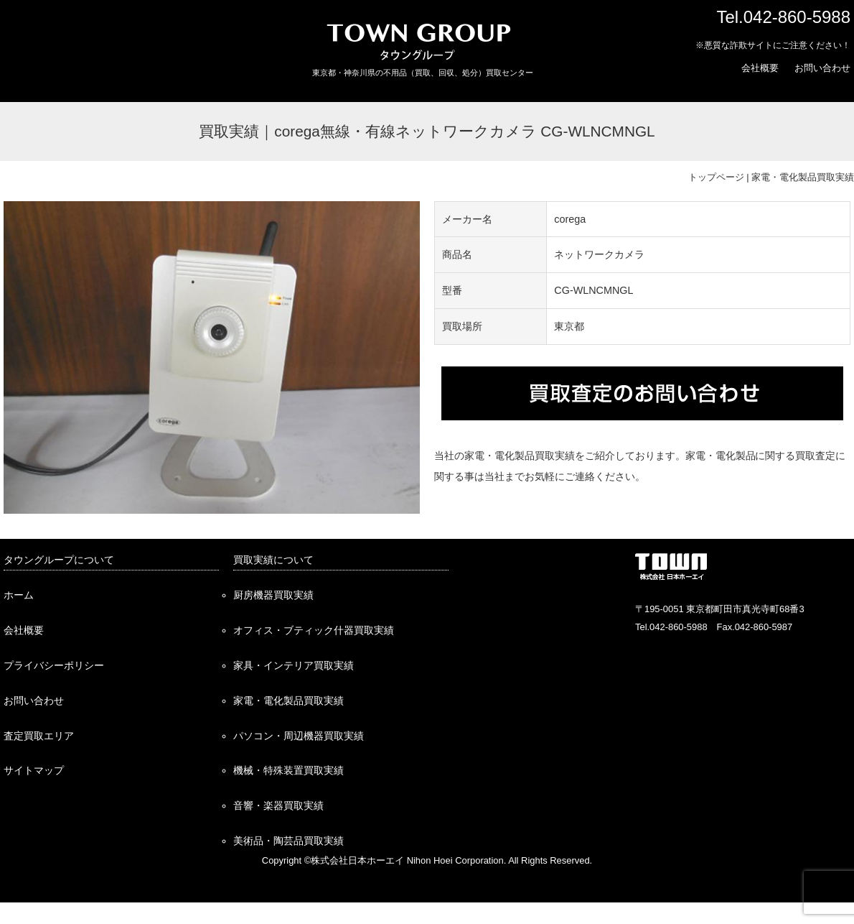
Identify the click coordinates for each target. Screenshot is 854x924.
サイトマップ (34, 770)
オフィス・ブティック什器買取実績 (313, 630)
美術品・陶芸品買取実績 (288, 840)
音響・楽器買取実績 (278, 805)
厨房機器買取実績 (273, 595)
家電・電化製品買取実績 (802, 177)
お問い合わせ (822, 68)
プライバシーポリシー (54, 665)
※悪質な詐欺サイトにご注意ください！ (772, 45)
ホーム (19, 595)
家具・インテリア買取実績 (293, 665)
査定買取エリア (39, 735)
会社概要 (760, 68)
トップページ (716, 177)
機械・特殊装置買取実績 (288, 770)
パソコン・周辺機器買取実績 (298, 735)
